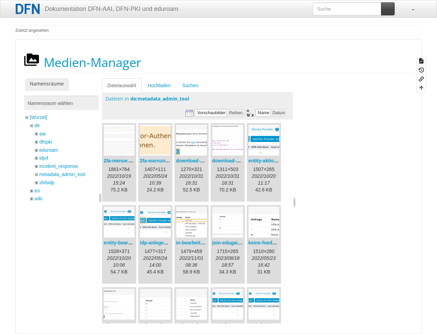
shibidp (46, 182)
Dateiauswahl (122, 85)
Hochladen (159, 85)
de (37, 125)
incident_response (58, 166)
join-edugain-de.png (235, 242)
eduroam (48, 150)
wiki (38, 198)
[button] (410, 8)
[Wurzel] (38, 117)
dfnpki (45, 142)
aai (42, 133)
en (37, 190)
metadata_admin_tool (62, 174)
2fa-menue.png (121, 160)
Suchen (190, 85)
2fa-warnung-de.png (163, 160)
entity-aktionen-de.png (274, 160)
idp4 (43, 158)
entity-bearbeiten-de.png (131, 242)
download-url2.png (233, 160)
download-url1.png (197, 160)
